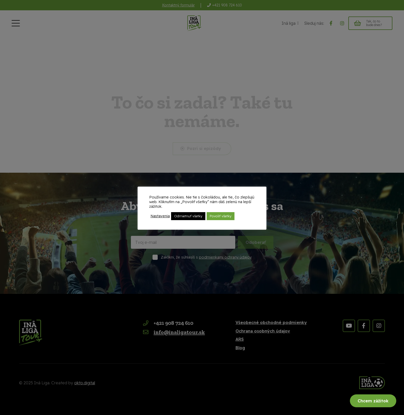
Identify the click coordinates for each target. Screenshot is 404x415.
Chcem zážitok (373, 400)
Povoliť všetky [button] (220, 216)
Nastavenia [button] (160, 216)
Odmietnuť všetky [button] (188, 216)
